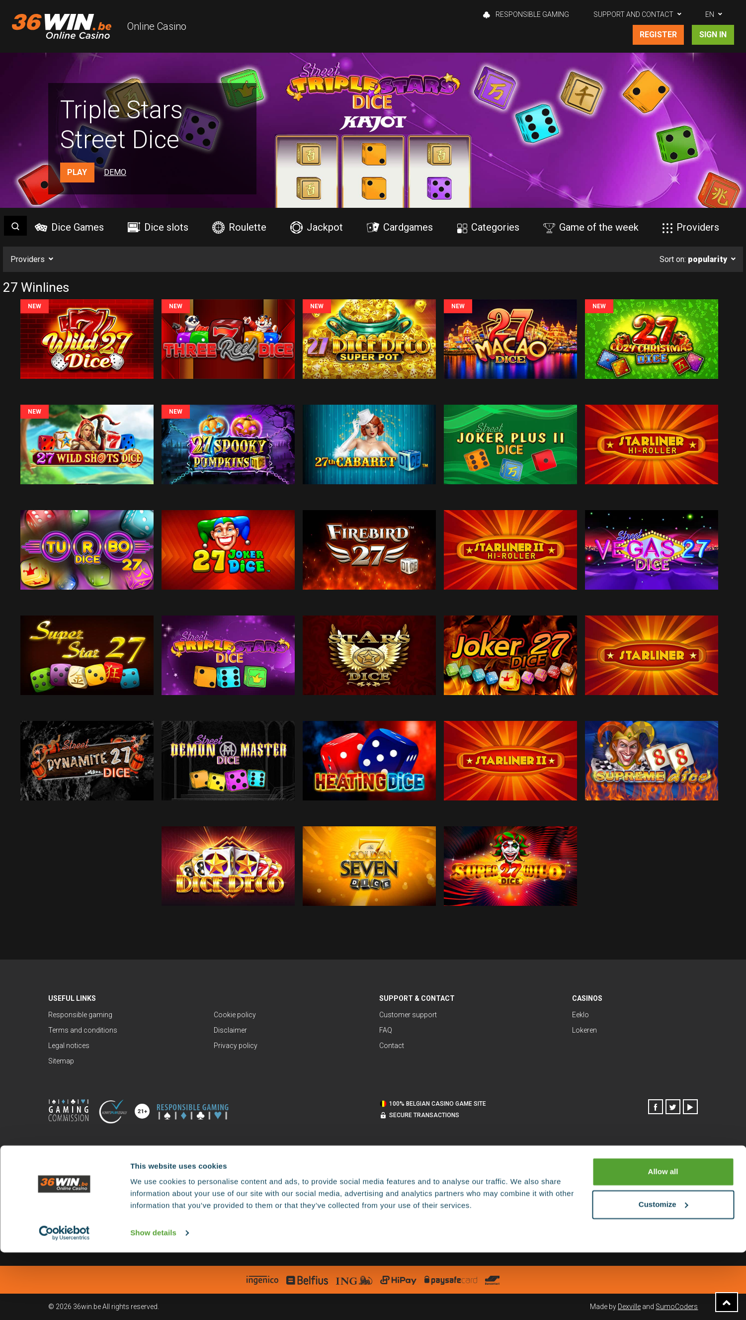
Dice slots (158, 227)
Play (77, 172)
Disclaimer (230, 1030)
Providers (691, 227)
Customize (663, 1271)
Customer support (408, 1015)
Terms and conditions (82, 1030)
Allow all (663, 1239)
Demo (115, 172)
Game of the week (591, 227)
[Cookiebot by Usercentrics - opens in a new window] (64, 1300)
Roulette (239, 227)
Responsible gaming (526, 14)
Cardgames (400, 227)
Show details (153, 1300)
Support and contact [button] (633, 14)
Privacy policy (235, 1046)
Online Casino (156, 26)
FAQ (385, 1030)
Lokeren (584, 1030)
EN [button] (709, 14)
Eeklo (580, 1015)
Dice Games (69, 227)
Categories (488, 227)
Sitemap (61, 1061)
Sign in (713, 34)
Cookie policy (235, 1015)
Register (658, 34)
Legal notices (68, 1046)
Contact (391, 1046)
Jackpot (316, 227)
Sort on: (693, 259)
